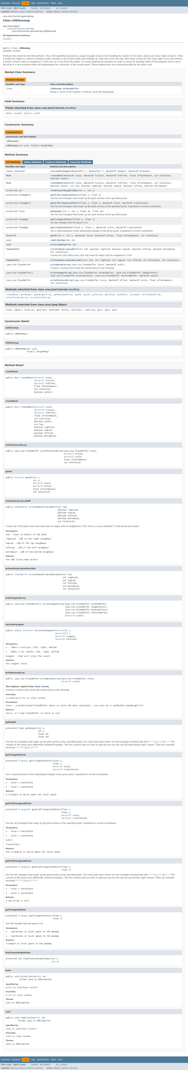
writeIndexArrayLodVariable (67, 260)
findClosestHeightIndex (64, 190)
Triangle (23, 195)
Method (39, 12)
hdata (9, 113)
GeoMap (16, 51)
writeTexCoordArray (62, 280)
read (53, 240)
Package (16, 3)
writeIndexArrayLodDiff (64, 249)
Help (60, 3)
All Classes (61, 8)
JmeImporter (63, 240)
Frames (34, 8)
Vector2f (94, 171)
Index (53, 3)
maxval (28, 113)
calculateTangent (60, 171)
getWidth (122, 294)
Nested (14, 12)
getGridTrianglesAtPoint (65, 195)
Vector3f (20, 171)
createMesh (57, 175)
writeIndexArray (151, 294)
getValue (97, 294)
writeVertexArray (40, 297)
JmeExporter (65, 244)
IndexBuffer (13, 249)
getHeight (56, 211)
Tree (33, 3)
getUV (54, 235)
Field (21, 12)
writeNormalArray (60, 264)
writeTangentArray (61, 273)
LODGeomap (11, 141)
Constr (29, 12)
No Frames (45, 8)
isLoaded (134, 294)
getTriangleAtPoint (62, 219)
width (37, 113)
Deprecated (43, 3)
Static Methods (33, 162)
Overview (5, 3)
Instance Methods (56, 162)
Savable (7, 39)
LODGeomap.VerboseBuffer (65, 88)
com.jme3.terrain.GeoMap (20, 28)
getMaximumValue (63, 294)
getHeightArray (43, 294)
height (18, 113)
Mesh (8, 175)
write (54, 244)
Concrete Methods (80, 162)
